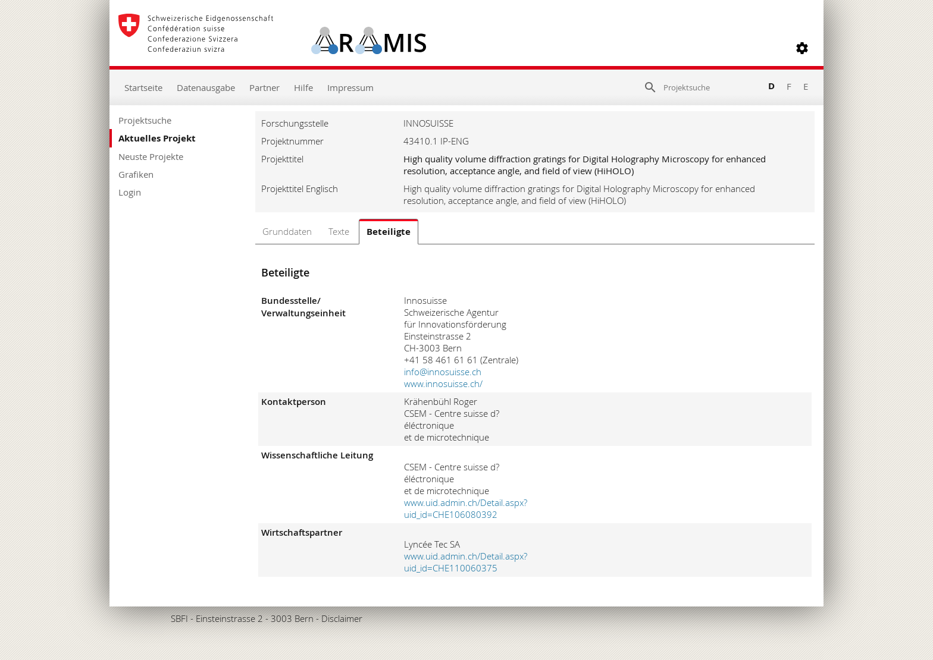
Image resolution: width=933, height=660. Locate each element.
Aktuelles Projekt (157, 138)
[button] (802, 48)
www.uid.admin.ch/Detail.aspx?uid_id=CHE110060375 (465, 562)
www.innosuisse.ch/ (443, 383)
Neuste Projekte (150, 156)
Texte (338, 231)
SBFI (179, 618)
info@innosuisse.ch (442, 372)
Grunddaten (287, 231)
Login (129, 192)
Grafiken (136, 174)
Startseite (143, 87)
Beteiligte (389, 231)
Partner (264, 87)
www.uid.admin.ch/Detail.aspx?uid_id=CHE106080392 (465, 508)
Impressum (350, 87)
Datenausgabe (206, 87)
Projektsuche (144, 120)
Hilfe (303, 87)
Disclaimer (341, 618)
